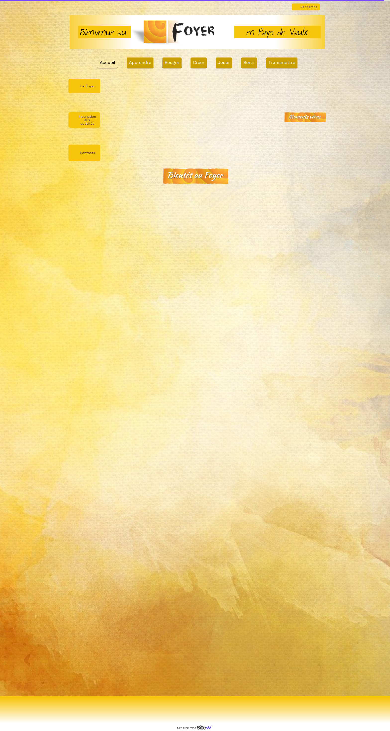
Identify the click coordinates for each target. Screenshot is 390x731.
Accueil (107, 62)
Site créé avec (196, 728)
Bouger (172, 62)
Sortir (249, 62)
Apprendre (140, 62)
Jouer (224, 62)
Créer (198, 62)
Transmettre (281, 62)
